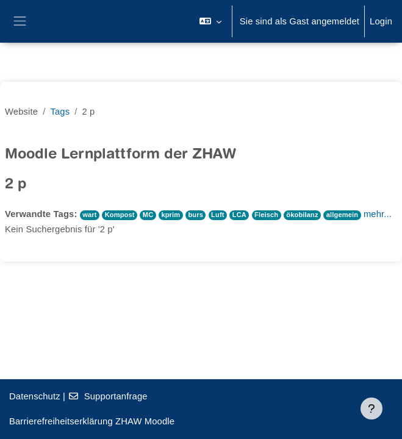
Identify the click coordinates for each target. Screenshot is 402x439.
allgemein (342, 214)
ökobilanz (302, 214)
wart (89, 214)
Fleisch (266, 214)
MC (148, 214)
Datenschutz (34, 396)
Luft (217, 214)
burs (195, 214)
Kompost (120, 214)
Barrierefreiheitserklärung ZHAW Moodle (91, 421)
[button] (210, 21)
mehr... (378, 214)
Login (381, 21)
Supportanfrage (107, 396)
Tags (60, 111)
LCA (239, 214)
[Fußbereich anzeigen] (371, 408)
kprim (170, 214)
